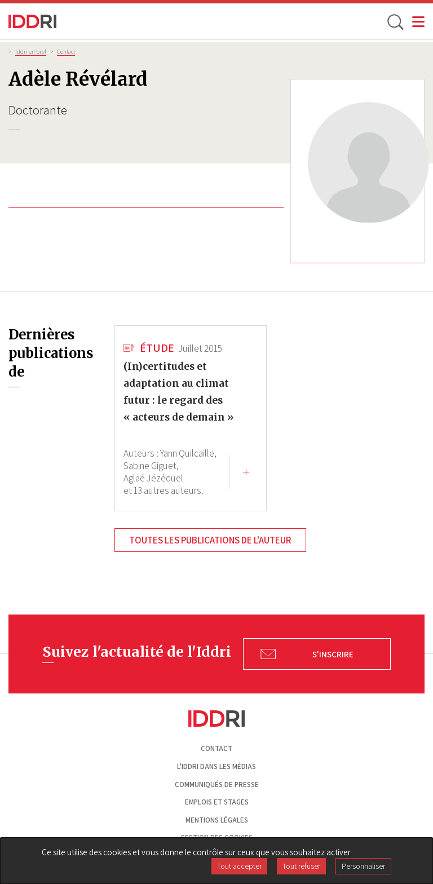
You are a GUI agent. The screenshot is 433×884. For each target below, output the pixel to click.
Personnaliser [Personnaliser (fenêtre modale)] (363, 866)
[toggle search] (394, 21)
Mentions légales (216, 820)
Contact (66, 51)
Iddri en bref (30, 51)
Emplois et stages (217, 802)
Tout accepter (239, 866)
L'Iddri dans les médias (216, 766)
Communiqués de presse (217, 784)
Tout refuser (301, 866)
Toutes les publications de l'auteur (210, 540)
